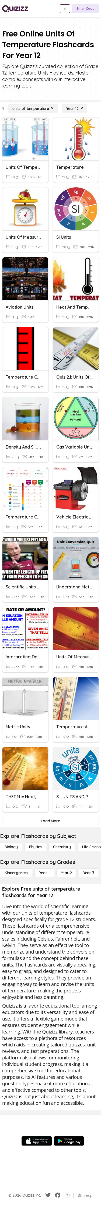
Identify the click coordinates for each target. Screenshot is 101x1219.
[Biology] (11, 847)
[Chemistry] (61, 847)
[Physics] (35, 847)
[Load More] (50, 821)
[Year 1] (44, 872)
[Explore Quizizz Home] (15, 8)
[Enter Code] (85, 8)
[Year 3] (89, 872)
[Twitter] (48, 1195)
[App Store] (37, 1141)
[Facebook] (57, 1195)
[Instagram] (67, 1195)
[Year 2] (66, 872)
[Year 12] (74, 108)
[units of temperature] (33, 108)
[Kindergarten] (16, 872)
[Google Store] (69, 1141)
